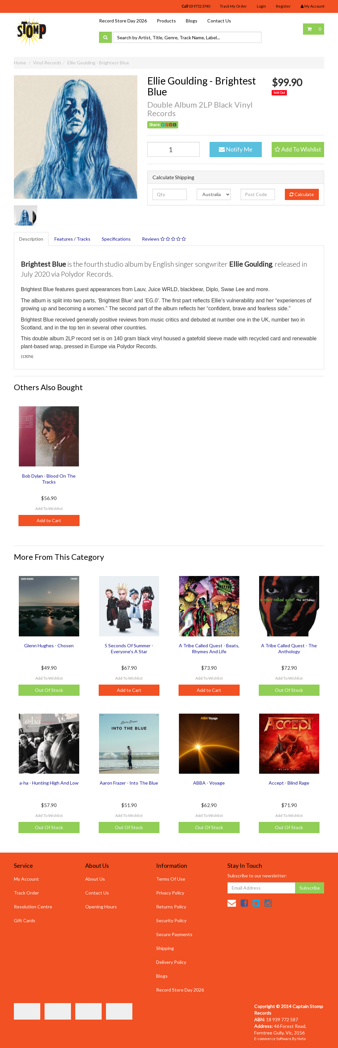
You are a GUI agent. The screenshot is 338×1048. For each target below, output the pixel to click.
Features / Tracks (72, 239)
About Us (95, 879)
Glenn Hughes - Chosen (49, 645)
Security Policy (171, 920)
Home (20, 62)
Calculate (301, 194)
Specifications (116, 239)
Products (166, 20)
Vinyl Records (47, 62)
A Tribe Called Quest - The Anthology (289, 648)
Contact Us (219, 20)
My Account (26, 879)
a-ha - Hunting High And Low (49, 783)
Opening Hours (101, 906)
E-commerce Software (272, 1038)
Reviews (164, 239)
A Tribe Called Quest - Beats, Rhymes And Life (209, 648)
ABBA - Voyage (209, 783)
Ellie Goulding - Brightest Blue (98, 62)
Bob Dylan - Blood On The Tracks (49, 479)
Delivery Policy (171, 962)
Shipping (165, 948)
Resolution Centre (33, 906)
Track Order (26, 893)
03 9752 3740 (196, 6)
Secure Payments (174, 934)
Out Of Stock (49, 690)
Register (283, 6)
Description (31, 239)
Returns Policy (171, 906)
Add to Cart (49, 520)
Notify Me (236, 149)
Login (261, 6)
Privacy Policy (170, 893)
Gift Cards (24, 920)
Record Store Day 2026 (123, 20)
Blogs (191, 20)
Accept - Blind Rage (289, 783)
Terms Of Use (170, 879)
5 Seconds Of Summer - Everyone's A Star (129, 648)
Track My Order (233, 6)
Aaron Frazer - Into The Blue (129, 783)
